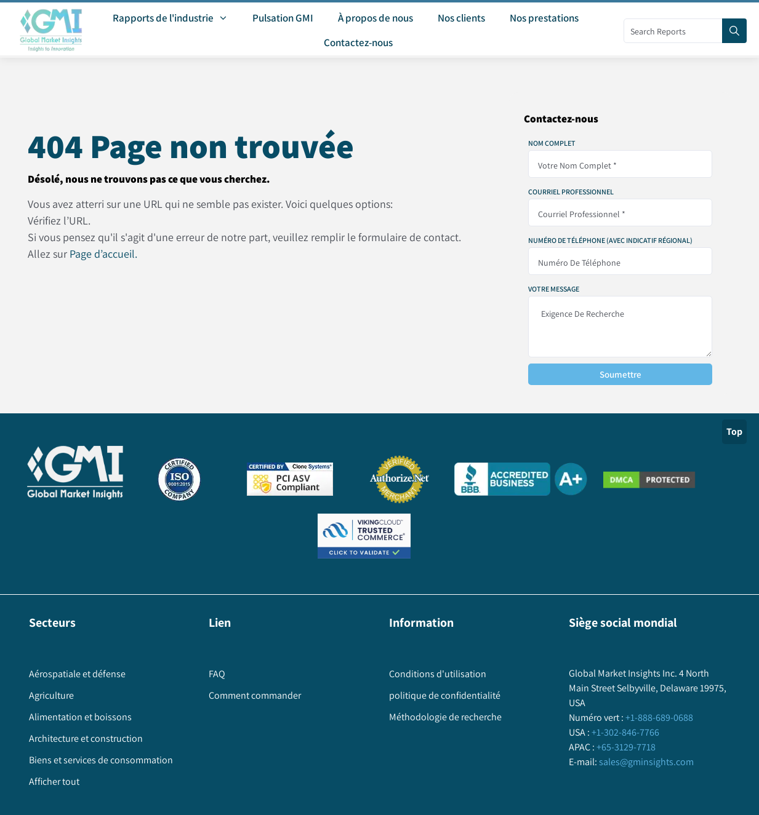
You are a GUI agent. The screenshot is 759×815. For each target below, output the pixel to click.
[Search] (734, 30)
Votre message (553, 289)
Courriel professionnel (571, 192)
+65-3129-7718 (625, 747)
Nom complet (552, 143)
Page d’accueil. (103, 254)
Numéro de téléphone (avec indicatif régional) (610, 240)
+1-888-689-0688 (658, 717)
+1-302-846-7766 (624, 732)
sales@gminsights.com (645, 761)
